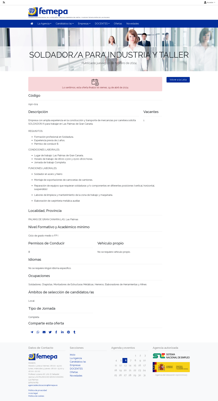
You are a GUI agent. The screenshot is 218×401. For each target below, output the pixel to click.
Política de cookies (36, 396)
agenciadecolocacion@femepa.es (42, 385)
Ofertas (118, 23)
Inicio (72, 354)
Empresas (75, 365)
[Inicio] (69, 11)
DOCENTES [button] (101, 23)
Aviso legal (33, 393)
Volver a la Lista (178, 79)
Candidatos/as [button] (64, 23)
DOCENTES (76, 368)
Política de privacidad (37, 390)
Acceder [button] (209, 2)
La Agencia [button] (44, 23)
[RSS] (4, 2)
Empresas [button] (83, 23)
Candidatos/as (78, 361)
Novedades (132, 23)
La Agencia (76, 358)
